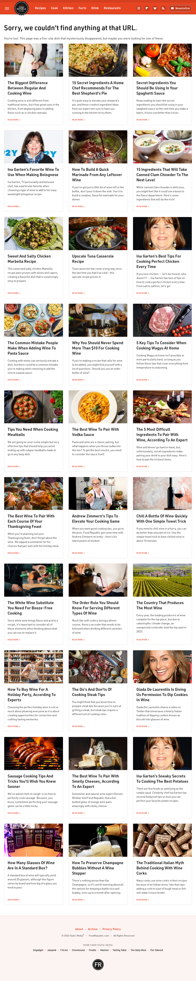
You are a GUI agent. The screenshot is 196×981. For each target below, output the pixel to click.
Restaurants (112, 8)
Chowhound (78, 950)
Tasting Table (120, 950)
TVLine (64, 950)
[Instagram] (138, 8)
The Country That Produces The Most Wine (160, 605)
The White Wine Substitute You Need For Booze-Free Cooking (31, 608)
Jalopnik (51, 950)
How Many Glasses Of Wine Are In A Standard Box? (31, 865)
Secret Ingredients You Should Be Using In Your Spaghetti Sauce (157, 88)
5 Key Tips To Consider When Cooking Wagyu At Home (161, 345)
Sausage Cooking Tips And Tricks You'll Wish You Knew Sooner (32, 781)
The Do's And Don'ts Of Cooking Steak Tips (92, 692)
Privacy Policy (111, 929)
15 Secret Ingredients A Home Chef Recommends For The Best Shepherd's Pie (98, 88)
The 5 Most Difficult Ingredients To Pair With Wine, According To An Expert (162, 434)
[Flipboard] (147, 8)
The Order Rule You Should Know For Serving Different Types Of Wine (96, 608)
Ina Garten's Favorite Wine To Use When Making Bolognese (33, 172)
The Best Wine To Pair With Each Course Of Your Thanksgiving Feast (31, 521)
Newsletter (180, 8)
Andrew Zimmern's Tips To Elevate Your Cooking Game (96, 518)
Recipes (40, 8)
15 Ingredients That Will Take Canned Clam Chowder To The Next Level (162, 174)
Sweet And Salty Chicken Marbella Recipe (29, 258)
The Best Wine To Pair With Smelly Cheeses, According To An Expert (95, 781)
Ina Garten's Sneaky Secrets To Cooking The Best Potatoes (162, 778)
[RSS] (163, 8)
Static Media (76, 935)
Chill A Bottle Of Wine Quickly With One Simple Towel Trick (162, 518)
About (79, 929)
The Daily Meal (138, 950)
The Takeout (156, 950)
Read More (13, 120)
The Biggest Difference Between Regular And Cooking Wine (28, 88)
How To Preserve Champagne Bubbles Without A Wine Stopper (97, 868)
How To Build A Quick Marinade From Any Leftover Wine (97, 174)
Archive (93, 929)
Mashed (104, 950)
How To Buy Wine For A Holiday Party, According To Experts (32, 694)
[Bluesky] (155, 8)
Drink (95, 8)
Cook (54, 8)
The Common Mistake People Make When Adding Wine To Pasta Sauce (33, 348)
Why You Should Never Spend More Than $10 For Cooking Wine (97, 348)
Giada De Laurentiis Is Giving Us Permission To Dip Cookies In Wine (162, 694)
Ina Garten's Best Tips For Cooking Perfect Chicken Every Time (158, 261)
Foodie (92, 950)
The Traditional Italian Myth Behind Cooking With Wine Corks (160, 868)
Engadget (38, 950)
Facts (82, 8)
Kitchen (68, 8)
